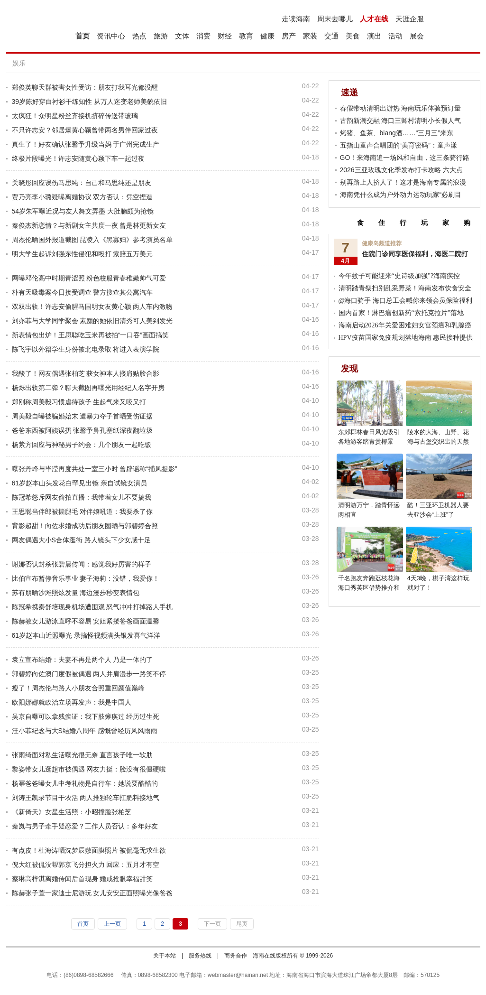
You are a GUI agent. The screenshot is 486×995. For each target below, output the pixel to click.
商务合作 (235, 955)
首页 (82, 36)
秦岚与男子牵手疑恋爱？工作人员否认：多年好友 (85, 826)
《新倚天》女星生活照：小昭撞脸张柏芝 (71, 812)
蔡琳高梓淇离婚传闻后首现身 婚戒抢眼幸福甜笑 (82, 879)
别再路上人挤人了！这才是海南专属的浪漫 (403, 182)
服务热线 (200, 955)
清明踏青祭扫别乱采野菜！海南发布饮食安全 (405, 288)
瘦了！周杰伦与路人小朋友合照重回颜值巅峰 (78, 688)
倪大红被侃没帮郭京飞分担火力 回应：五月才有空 (86, 864)
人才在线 (374, 19)
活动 (395, 36)
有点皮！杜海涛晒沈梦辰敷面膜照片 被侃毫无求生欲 (89, 850)
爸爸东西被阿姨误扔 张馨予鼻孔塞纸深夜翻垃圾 (82, 430)
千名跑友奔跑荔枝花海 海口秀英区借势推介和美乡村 (369, 588)
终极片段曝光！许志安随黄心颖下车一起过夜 (78, 158)
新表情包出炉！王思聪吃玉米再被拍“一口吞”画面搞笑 (90, 335)
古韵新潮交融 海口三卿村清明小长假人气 (400, 120)
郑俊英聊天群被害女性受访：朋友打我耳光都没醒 (85, 87)
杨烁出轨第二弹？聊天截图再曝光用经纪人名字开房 (88, 387)
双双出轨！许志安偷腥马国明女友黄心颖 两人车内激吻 (92, 306)
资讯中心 (111, 36)
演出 (374, 36)
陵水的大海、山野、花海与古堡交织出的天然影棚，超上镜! (438, 441)
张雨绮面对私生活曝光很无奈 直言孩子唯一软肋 (82, 755)
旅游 (161, 36)
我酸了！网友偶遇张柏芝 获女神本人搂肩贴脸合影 (86, 373)
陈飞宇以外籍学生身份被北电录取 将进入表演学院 (86, 349)
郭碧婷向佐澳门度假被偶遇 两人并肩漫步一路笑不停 (89, 674)
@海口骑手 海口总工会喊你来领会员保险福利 (405, 300)
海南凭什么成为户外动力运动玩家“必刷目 (401, 194)
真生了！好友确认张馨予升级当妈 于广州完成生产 (86, 144)
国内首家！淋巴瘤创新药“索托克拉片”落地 (401, 312)
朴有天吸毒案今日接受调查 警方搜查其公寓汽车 (82, 292)
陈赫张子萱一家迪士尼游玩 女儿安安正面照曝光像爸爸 (92, 893)
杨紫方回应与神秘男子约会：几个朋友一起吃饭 (81, 444)
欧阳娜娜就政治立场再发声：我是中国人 (71, 702)
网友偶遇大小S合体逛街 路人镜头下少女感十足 (81, 540)
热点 (139, 36)
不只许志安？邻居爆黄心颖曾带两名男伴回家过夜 (85, 130)
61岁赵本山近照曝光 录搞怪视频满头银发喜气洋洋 (86, 635)
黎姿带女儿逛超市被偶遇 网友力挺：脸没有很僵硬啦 (89, 769)
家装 (310, 36)
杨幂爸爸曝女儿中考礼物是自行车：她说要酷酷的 (85, 783)
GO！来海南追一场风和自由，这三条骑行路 (405, 157)
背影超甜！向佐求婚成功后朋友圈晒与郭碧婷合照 (85, 526)
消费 (203, 36)
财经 (225, 36)
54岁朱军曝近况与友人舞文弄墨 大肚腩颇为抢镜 (83, 211)
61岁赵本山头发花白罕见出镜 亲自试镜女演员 (79, 483)
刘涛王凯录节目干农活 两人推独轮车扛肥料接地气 (86, 797)
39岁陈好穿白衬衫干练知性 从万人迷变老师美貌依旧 (89, 101)
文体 (182, 36)
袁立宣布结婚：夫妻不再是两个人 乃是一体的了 (82, 659)
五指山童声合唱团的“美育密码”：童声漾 (398, 145)
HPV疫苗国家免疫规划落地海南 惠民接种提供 (406, 337)
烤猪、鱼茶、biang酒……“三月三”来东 (397, 133)
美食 (353, 36)
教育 (246, 36)
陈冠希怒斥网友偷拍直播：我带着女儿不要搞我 (81, 497)
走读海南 (296, 19)
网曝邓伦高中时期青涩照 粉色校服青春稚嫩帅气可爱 (89, 278)
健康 (267, 36)
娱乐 (19, 63)
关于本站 (164, 955)
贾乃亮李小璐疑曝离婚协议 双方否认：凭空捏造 (82, 197)
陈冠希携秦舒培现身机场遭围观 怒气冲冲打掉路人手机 (92, 607)
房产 (289, 36)
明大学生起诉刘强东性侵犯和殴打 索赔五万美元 (82, 254)
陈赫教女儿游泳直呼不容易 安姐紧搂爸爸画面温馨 (86, 621)
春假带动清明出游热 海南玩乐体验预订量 (400, 108)
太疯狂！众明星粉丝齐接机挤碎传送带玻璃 (75, 116)
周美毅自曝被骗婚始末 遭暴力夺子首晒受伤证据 (82, 416)
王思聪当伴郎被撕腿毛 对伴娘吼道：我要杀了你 (82, 511)
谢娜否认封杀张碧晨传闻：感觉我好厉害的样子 (81, 564)
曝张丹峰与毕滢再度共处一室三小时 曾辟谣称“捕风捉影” (94, 469)
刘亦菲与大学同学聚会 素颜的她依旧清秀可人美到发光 (92, 321)
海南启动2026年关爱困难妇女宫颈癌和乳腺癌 (405, 325)
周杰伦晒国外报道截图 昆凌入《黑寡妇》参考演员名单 (92, 239)
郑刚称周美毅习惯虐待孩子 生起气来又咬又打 (79, 402)
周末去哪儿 (335, 19)
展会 (417, 36)
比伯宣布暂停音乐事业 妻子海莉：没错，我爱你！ (86, 578)
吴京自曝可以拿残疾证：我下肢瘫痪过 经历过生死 (86, 716)
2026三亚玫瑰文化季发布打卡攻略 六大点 (401, 170)
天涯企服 (409, 19)
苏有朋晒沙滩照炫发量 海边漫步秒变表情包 (76, 592)
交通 (331, 36)
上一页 (112, 924)
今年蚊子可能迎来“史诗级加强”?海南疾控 (399, 275)
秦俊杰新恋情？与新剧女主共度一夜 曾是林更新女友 (89, 225)
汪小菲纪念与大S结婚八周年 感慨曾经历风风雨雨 (84, 731)
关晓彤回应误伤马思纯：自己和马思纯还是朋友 (81, 182)
